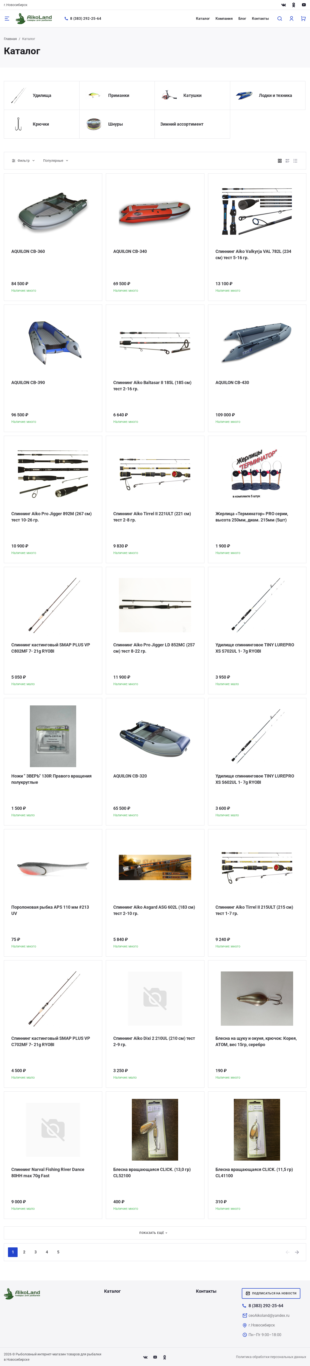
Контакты (260, 18)
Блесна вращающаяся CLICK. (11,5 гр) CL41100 (254, 1172)
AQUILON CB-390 (28, 382)
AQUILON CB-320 (130, 775)
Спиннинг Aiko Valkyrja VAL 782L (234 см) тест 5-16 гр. (253, 254)
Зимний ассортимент (181, 124)
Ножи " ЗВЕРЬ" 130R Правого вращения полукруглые (51, 779)
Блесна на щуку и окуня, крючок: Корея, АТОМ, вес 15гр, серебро (256, 1041)
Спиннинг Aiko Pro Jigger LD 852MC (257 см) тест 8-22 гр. (154, 648)
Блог (242, 18)
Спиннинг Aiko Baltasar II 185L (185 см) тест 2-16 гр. (152, 385)
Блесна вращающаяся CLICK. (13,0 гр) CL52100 (152, 1172)
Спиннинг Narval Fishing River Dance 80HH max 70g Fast (47, 1172)
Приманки (118, 95)
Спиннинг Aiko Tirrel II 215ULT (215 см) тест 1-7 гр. (254, 910)
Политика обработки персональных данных (271, 1357)
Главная (10, 39)
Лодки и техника (275, 95)
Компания (224, 18)
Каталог (203, 18)
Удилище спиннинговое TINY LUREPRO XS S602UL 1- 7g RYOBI (255, 779)
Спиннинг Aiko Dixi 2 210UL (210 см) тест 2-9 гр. (154, 1041)
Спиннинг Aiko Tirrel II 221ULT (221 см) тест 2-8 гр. (152, 516)
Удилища (42, 95)
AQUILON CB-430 (232, 382)
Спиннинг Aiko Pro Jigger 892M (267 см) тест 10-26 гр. (51, 516)
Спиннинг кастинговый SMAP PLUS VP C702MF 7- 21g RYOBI (50, 1041)
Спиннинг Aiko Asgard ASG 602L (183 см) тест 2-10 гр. (154, 910)
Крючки (41, 124)
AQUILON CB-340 (130, 251)
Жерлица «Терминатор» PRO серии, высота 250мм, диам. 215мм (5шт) (252, 516)
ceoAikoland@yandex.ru (269, 1315)
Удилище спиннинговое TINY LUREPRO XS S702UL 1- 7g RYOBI (255, 648)
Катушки (192, 95)
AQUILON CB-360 (28, 251)
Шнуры (115, 124)
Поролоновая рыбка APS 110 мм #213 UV (50, 910)
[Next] (297, 1252)
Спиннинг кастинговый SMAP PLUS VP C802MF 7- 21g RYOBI (50, 648)
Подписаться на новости (271, 1293)
